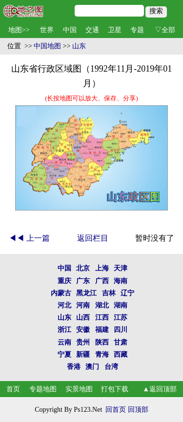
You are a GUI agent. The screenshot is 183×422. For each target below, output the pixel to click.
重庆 (64, 281)
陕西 (102, 342)
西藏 (120, 354)
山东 (79, 46)
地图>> (19, 30)
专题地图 (43, 389)
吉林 (109, 293)
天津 (120, 268)
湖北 (102, 305)
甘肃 (120, 342)
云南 (64, 342)
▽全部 (165, 30)
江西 (102, 317)
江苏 (120, 317)
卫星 (115, 30)
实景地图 (79, 389)
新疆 (83, 354)
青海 (102, 354)
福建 (102, 329)
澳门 (92, 366)
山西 (83, 317)
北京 (83, 268)
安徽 (83, 329)
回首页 (115, 409)
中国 (70, 30)
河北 (64, 305)
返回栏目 (92, 238)
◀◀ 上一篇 (29, 238)
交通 (92, 30)
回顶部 (138, 409)
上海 (102, 268)
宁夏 (64, 354)
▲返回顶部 (159, 389)
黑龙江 (86, 293)
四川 (120, 329)
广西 (102, 281)
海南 (120, 281)
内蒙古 (61, 293)
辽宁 (127, 293)
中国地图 (47, 46)
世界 (47, 30)
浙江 (64, 329)
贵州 (83, 342)
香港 (74, 366)
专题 (137, 30)
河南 (83, 305)
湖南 (120, 305)
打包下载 (114, 389)
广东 (83, 281)
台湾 (111, 366)
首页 (13, 389)
